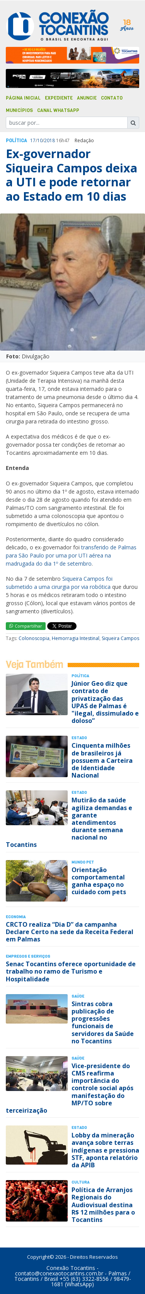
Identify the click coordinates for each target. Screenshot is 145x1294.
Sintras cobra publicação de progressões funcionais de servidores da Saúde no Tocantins (103, 1022)
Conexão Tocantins (70, 1268)
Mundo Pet (83, 862)
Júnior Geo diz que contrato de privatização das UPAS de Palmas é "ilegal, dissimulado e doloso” (105, 702)
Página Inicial (23, 98)
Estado (79, 737)
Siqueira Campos (120, 638)
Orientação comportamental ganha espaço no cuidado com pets (99, 881)
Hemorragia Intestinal (75, 638)
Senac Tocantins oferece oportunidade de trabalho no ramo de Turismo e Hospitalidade (71, 971)
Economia (16, 916)
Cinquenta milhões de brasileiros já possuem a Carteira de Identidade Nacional (102, 760)
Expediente (59, 98)
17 (33, 140)
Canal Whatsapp (58, 110)
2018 (49, 140)
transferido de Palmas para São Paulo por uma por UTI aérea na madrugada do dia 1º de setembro (71, 555)
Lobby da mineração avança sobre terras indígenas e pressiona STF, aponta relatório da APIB (105, 1150)
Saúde (78, 996)
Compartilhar (25, 626)
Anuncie (87, 98)
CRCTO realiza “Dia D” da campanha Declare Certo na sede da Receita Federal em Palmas (69, 931)
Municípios (19, 110)
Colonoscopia (34, 638)
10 (40, 140)
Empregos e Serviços (28, 956)
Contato (112, 98)
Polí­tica (16, 141)
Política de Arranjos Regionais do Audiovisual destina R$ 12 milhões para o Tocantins (103, 1205)
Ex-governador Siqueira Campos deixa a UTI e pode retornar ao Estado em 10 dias (71, 175)
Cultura (80, 1182)
